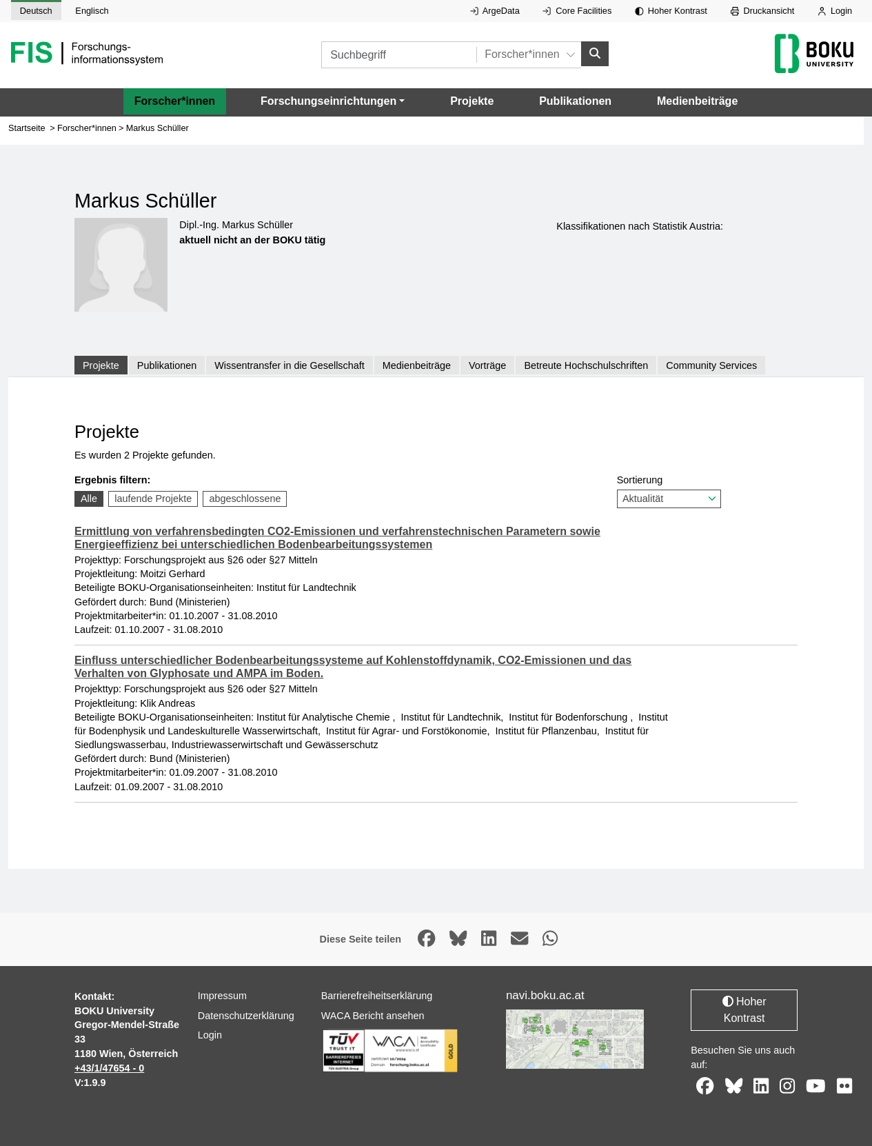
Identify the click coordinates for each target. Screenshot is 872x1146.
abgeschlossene (245, 498)
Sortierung (669, 491)
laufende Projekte (153, 498)
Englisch (91, 11)
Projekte (472, 101)
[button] (333, 101)
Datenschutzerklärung (246, 1015)
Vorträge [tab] (487, 365)
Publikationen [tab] (166, 365)
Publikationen (575, 101)
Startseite (26, 128)
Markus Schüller (157, 128)
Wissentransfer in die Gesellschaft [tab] (289, 365)
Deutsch (36, 11)
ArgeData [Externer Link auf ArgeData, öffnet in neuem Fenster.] (495, 11)
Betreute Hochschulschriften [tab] (586, 365)
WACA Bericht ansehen (373, 1015)
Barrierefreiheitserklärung (377, 995)
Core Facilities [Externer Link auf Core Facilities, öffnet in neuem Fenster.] (577, 11)
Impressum (222, 995)
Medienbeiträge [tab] (417, 365)
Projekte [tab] (101, 365)
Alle (89, 498)
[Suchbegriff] (398, 54)
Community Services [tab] (711, 365)
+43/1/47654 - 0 (109, 1068)
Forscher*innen (174, 101)
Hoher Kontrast (671, 11)
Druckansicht (763, 11)
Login (835, 11)
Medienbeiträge (697, 101)
